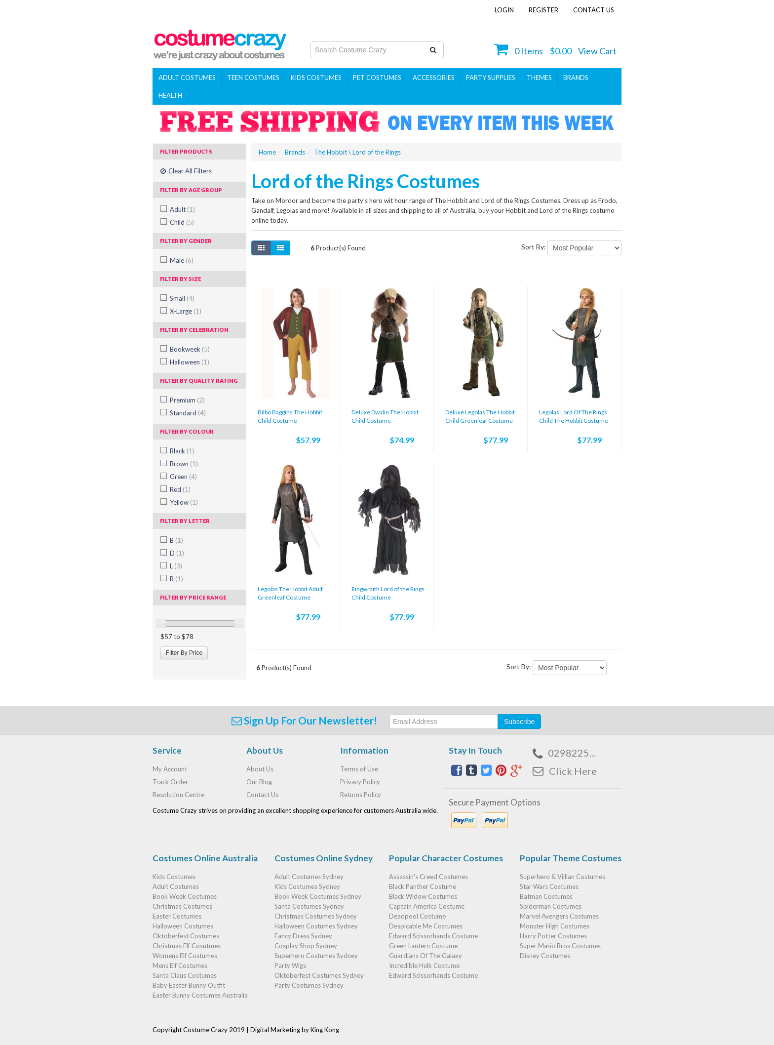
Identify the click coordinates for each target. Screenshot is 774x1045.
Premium (187, 400)
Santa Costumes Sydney (309, 906)
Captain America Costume (426, 906)
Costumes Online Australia (205, 858)
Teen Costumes (253, 77)
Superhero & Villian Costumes (562, 877)
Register (543, 10)
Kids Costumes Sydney (307, 886)
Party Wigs (290, 965)
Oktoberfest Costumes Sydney (319, 975)
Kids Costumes (316, 77)
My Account (170, 769)
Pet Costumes (377, 77)
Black (182, 451)
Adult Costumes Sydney (309, 877)
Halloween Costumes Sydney (316, 926)
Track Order (170, 782)
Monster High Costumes (554, 926)
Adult (182, 209)
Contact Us (593, 10)
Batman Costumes (546, 896)
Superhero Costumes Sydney (316, 956)
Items (528, 50)
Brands (575, 77)
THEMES (539, 77)
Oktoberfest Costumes (186, 936)
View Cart (597, 50)
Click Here (573, 771)
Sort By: (533, 246)
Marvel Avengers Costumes (559, 916)
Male (182, 260)
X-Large (185, 311)
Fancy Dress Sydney (303, 936)
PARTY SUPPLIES (490, 77)
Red (180, 489)
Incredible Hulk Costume (424, 965)
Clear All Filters (186, 171)
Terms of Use (359, 769)
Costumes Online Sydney (323, 858)
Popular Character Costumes (446, 858)
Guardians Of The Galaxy (425, 956)
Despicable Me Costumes (426, 926)
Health (170, 95)
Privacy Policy (360, 782)
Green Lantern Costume (423, 946)
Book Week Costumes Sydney (317, 896)
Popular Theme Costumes (570, 858)
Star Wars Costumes (549, 886)
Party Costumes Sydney (309, 985)
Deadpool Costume (417, 916)
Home (267, 152)
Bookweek (190, 349)
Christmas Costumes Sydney (315, 916)
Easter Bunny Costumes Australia (200, 995)
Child (182, 222)
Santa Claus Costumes (185, 975)
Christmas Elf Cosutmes (187, 946)
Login (504, 10)
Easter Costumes (177, 916)
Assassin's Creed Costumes (428, 877)
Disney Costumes (545, 956)
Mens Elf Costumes (180, 965)
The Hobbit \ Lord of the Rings (357, 152)
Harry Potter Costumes (553, 936)
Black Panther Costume (422, 886)
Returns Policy (360, 795)
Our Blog (259, 782)
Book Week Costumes (185, 896)
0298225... (571, 753)
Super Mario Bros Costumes (560, 946)
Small (182, 298)
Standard (188, 413)
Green (183, 477)
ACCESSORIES (434, 77)
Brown (184, 464)
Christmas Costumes (182, 906)
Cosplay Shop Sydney (305, 946)
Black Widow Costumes (423, 896)
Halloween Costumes (183, 926)
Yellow (184, 502)
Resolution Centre (178, 795)
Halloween (189, 362)
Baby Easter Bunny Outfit (189, 985)
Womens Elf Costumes (185, 956)
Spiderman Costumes (550, 906)
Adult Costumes (187, 77)
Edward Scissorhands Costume (433, 936)
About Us (259, 769)
